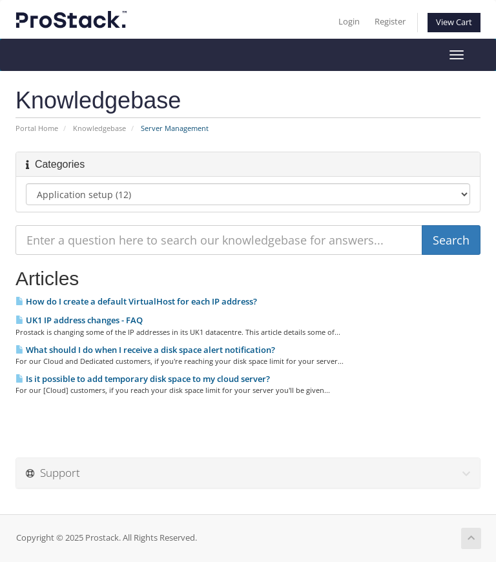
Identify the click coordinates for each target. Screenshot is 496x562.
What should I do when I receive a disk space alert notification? (145, 350)
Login (349, 21)
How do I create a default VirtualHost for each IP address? (136, 301)
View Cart (454, 22)
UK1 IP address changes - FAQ (79, 320)
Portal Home (37, 128)
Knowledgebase (99, 128)
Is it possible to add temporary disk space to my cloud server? (143, 379)
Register (390, 21)
